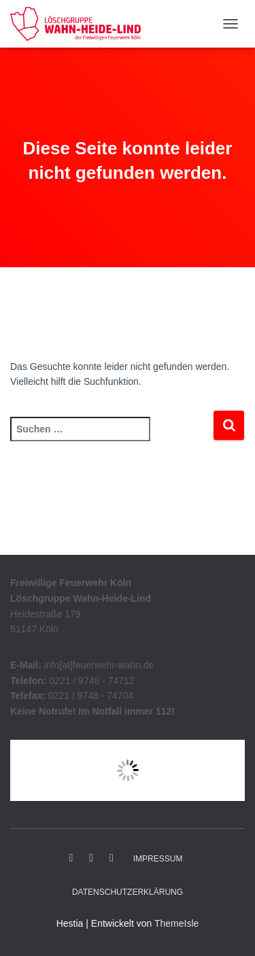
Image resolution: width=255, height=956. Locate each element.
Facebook (71, 858)
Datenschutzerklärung (127, 892)
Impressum (158, 859)
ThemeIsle (176, 923)
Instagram (91, 858)
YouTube (111, 858)
